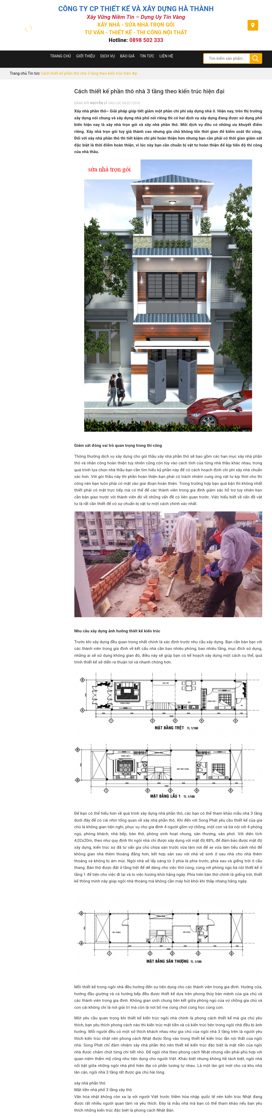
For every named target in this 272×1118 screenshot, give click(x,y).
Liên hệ (166, 56)
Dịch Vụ (107, 56)
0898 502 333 (146, 40)
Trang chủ (60, 56)
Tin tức (147, 56)
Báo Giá (127, 56)
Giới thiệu (85, 56)
